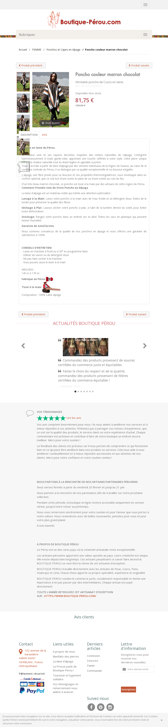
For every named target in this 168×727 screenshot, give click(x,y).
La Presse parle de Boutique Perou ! (65, 668)
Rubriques (27, 34)
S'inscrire (92, 660)
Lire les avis (73, 418)
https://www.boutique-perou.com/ (70, 596)
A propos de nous (64, 651)
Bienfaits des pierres (66, 656)
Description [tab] (29, 134)
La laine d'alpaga (63, 661)
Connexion (93, 656)
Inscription (128, 689)
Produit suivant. (139, 65)
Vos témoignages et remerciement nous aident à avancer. (65, 688)
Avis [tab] (44, 134)
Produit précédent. (31, 65)
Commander (94, 670)
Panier (91, 665)
